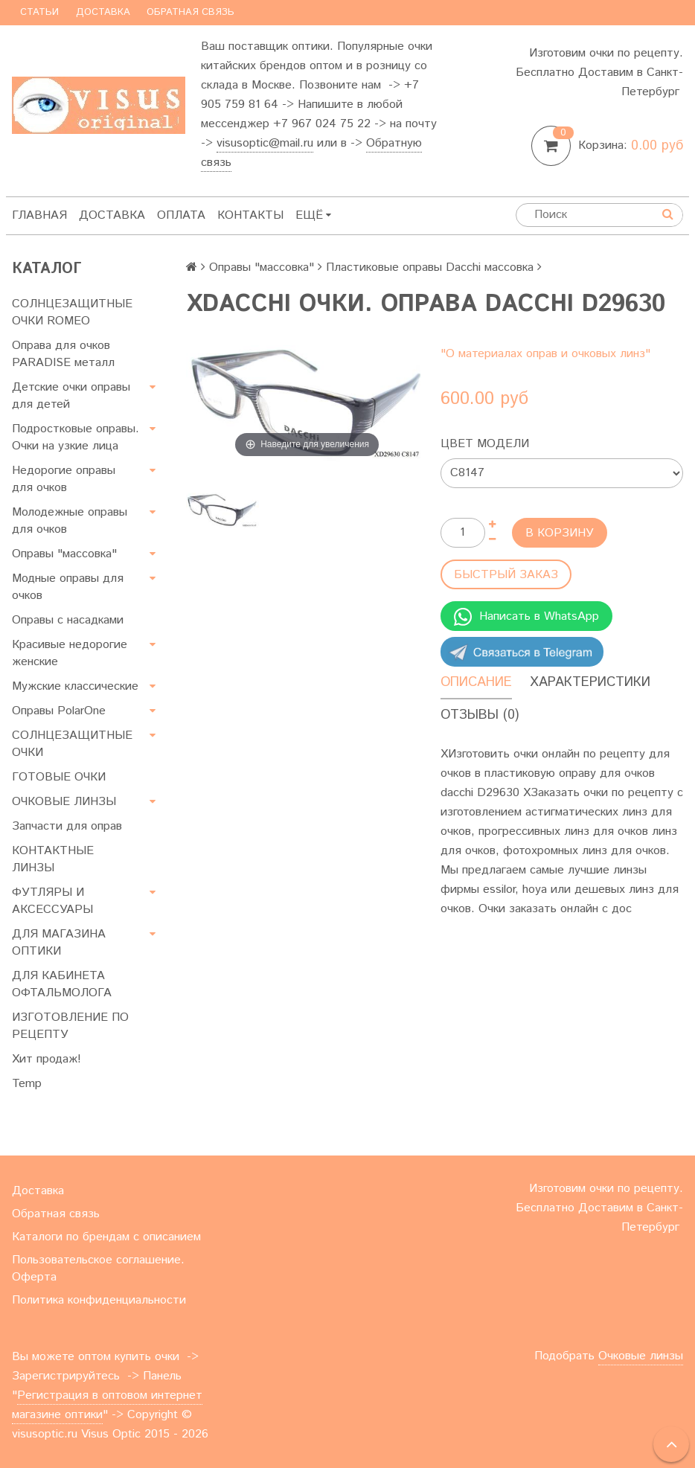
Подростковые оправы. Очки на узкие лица (75, 437)
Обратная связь (190, 12)
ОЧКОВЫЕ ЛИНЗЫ (64, 801)
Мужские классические (75, 686)
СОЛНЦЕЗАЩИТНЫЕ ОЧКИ (72, 744)
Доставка (103, 12)
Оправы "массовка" (64, 553)
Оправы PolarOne (59, 710)
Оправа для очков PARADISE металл (63, 354)
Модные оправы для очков (68, 587)
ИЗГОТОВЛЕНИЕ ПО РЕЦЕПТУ (70, 1026)
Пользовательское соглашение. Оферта (98, 1268)
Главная (39, 215)
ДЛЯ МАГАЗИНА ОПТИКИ (59, 943)
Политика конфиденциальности (99, 1300)
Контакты (250, 215)
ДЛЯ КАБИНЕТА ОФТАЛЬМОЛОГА (62, 984)
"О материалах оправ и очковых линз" (545, 353)
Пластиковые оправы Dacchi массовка (430, 267)
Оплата (181, 215)
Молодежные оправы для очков (69, 521)
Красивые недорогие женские (69, 653)
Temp (27, 1083)
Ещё (313, 215)
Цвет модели (485, 443)
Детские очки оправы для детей (71, 396)
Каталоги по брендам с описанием (106, 1237)
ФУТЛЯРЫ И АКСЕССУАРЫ (52, 901)
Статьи (39, 12)
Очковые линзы (640, 1356)
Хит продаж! (46, 1059)
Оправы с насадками (68, 620)
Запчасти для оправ (67, 826)
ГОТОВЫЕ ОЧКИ (59, 777)
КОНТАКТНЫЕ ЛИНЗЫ (53, 859)
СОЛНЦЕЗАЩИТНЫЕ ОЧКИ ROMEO (72, 312)
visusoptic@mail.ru (265, 143)
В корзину (559, 533)
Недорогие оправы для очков (63, 479)
